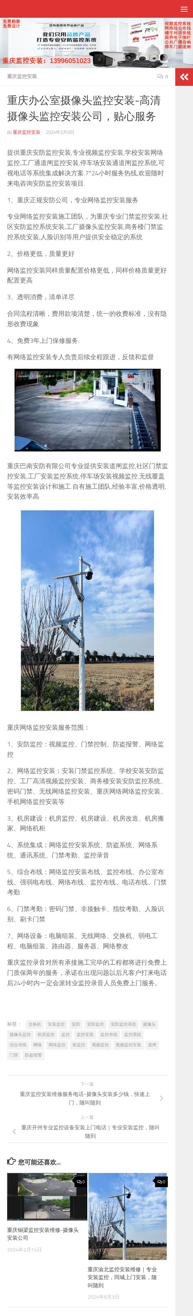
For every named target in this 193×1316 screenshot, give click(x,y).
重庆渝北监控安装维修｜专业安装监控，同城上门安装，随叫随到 (122, 1277)
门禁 (14, 1055)
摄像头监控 (20, 1034)
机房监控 (46, 1034)
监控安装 (85, 1034)
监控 (65, 1034)
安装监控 (56, 1024)
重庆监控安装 (22, 76)
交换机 (34, 1024)
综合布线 (18, 1044)
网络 (37, 1044)
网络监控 (57, 1044)
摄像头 (149, 1024)
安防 (76, 1024)
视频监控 (100, 1044)
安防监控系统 (123, 1024)
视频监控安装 (128, 1044)
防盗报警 (33, 1055)
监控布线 (108, 1034)
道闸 (152, 1044)
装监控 (78, 1044)
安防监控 (95, 1024)
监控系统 (132, 1034)
